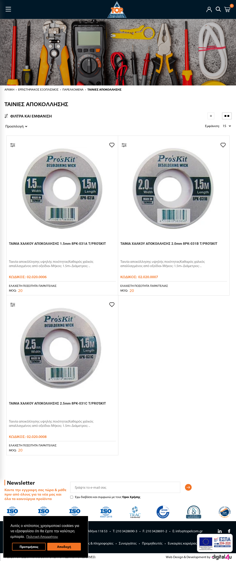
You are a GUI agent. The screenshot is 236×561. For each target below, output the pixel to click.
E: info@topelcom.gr (187, 531)
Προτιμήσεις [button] (29, 546)
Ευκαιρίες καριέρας (182, 543)
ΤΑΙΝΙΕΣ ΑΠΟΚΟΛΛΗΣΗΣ (104, 89)
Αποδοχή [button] (65, 546)
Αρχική (9, 89)
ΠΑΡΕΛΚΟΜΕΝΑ (73, 89)
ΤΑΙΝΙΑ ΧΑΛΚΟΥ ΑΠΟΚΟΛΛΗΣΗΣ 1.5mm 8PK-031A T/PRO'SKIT (57, 244)
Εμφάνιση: (206, 126)
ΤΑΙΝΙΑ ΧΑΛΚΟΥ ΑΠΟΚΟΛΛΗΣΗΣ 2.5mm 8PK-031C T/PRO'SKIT (57, 403)
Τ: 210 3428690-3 (125, 531)
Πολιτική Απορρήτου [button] (43, 536)
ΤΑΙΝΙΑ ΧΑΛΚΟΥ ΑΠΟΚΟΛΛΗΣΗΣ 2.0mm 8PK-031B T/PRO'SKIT (168, 244)
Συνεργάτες (128, 543)
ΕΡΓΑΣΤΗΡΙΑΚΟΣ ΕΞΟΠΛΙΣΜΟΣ (38, 89)
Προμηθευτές (152, 543)
